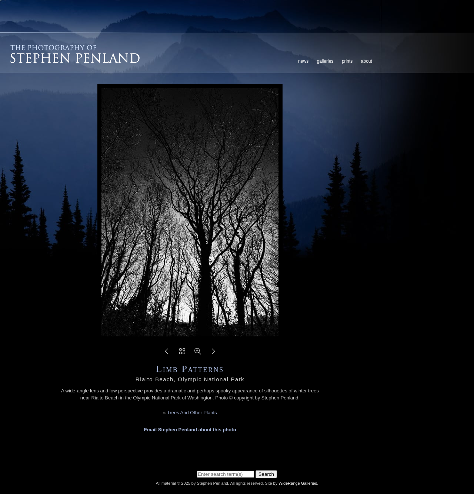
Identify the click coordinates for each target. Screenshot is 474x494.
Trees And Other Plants (192, 412)
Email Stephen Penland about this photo (190, 429)
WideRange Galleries (297, 483)
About (366, 61)
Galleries (325, 61)
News (303, 61)
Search (266, 474)
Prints (347, 61)
